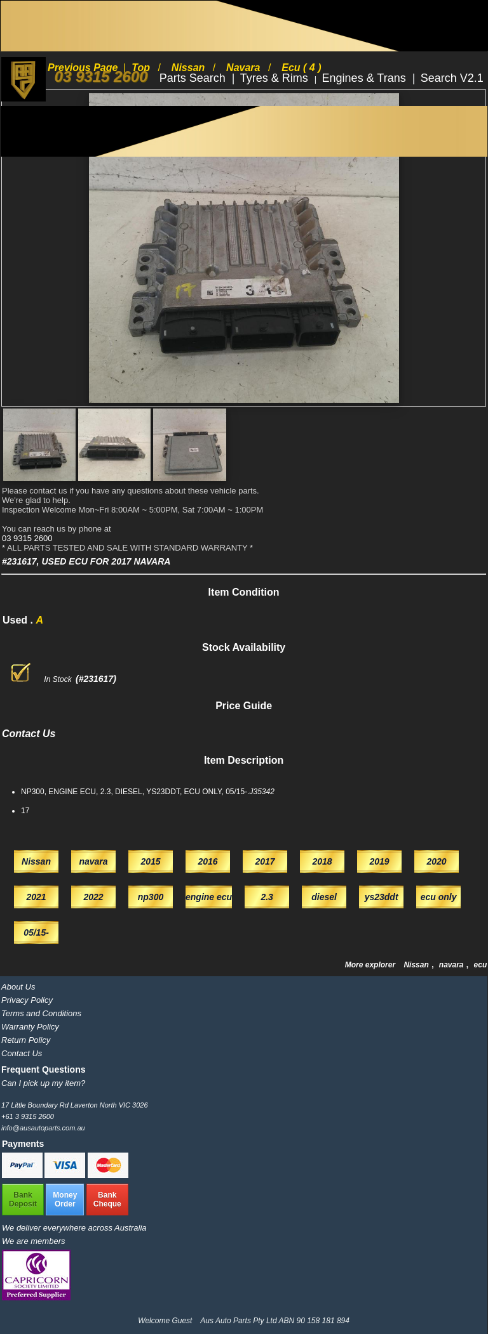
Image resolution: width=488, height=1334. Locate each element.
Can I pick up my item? (43, 1083)
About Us (18, 986)
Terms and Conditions (41, 1013)
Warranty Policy (30, 1026)
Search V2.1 (452, 78)
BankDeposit (23, 1199)
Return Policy (25, 1040)
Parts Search (194, 78)
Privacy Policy (27, 1000)
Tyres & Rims (275, 78)
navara (452, 964)
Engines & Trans (365, 78)
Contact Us (21, 1053)
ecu (480, 964)
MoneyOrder (65, 1199)
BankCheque (107, 1199)
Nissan (417, 964)
